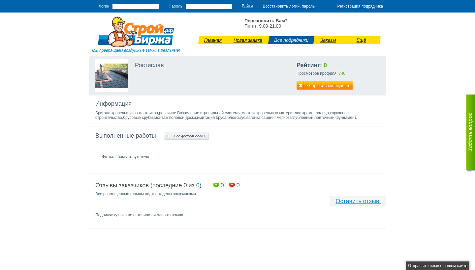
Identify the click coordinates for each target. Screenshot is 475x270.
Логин (104, 6)
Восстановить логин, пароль (289, 6)
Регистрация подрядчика (360, 6)
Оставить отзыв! (358, 201)
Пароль (175, 6)
